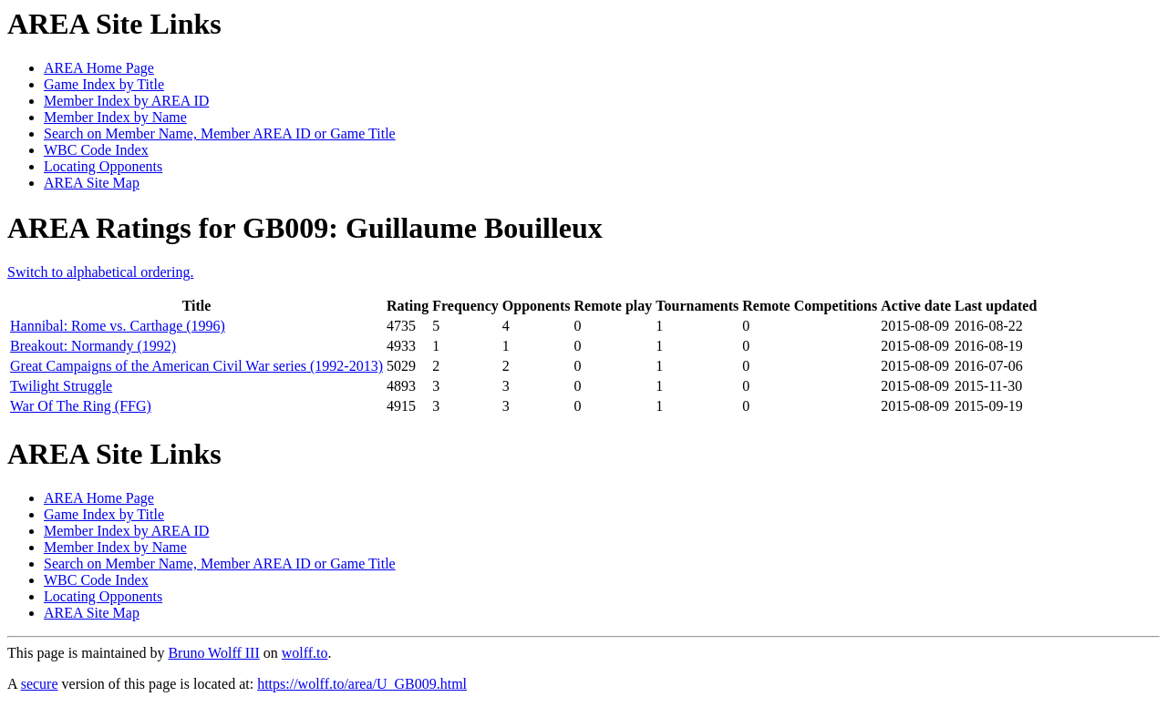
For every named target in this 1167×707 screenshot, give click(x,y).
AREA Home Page (99, 68)
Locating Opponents (103, 166)
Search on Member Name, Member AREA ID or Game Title (220, 133)
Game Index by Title (104, 84)
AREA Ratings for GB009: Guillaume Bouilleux (305, 227)
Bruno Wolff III (213, 653)
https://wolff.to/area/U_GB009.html (362, 684)
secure (39, 684)
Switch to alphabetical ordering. (100, 272)
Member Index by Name (115, 117)
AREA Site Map (91, 182)
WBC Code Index (96, 150)
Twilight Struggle (61, 386)
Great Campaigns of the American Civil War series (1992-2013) (196, 366)
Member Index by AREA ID (126, 100)
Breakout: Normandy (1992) (93, 346)
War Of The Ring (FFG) (80, 406)
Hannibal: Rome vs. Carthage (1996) (117, 325)
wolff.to (305, 653)
